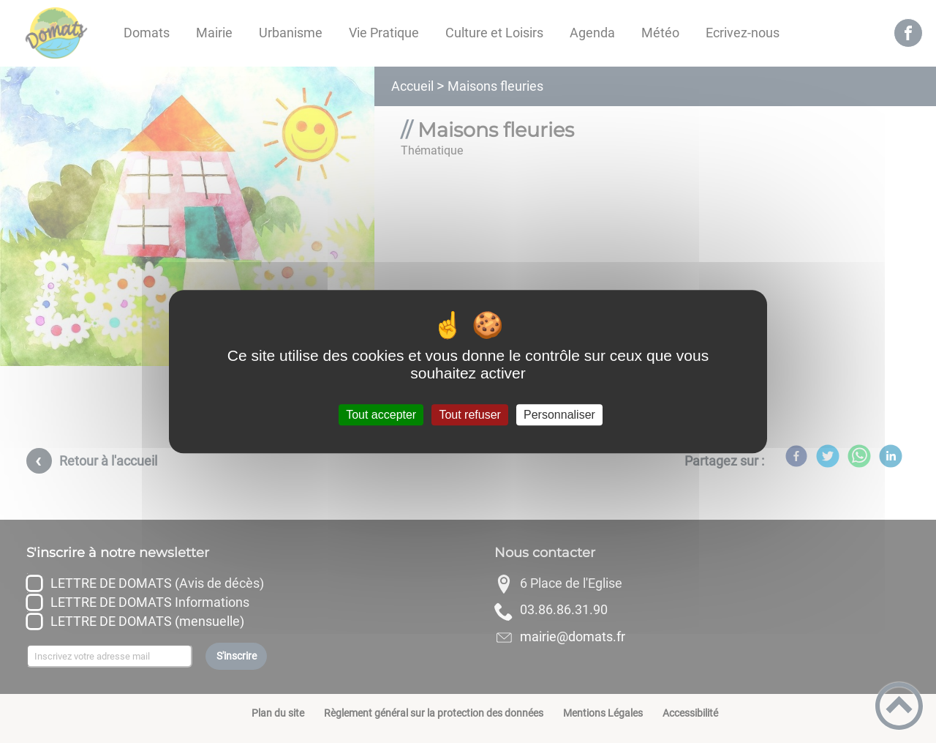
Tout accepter (381, 414)
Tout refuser (469, 414)
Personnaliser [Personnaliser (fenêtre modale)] (559, 414)
